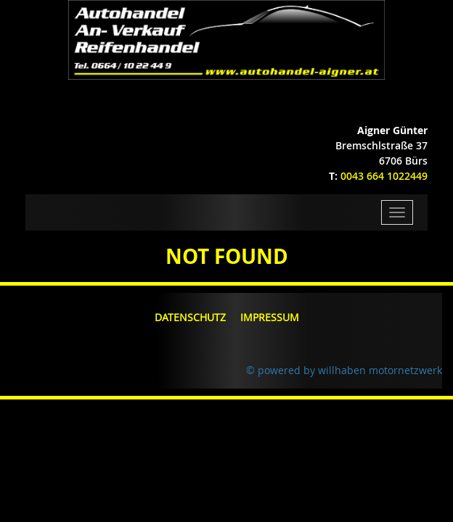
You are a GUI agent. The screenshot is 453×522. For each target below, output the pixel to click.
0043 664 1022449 (384, 176)
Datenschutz (190, 317)
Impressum (269, 317)
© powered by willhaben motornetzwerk (344, 370)
